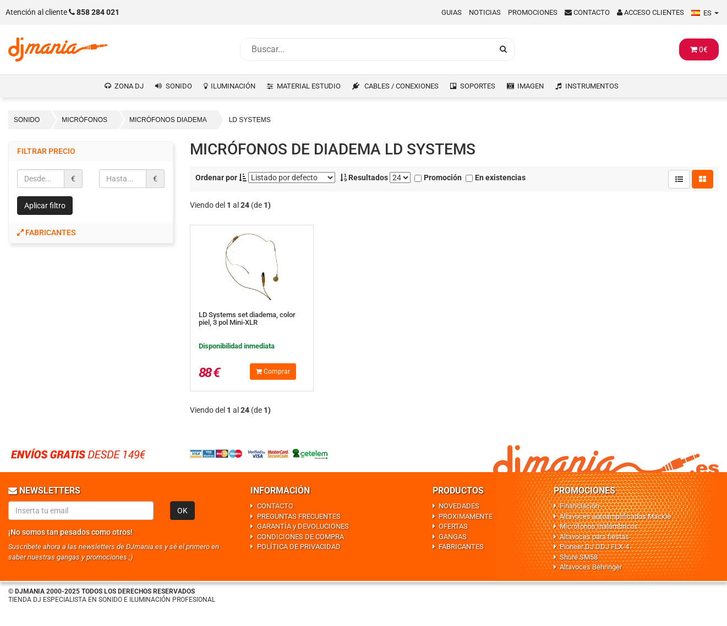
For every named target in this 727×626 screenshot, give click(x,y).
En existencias (496, 177)
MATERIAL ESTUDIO (309, 86)
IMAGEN (530, 86)
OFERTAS (453, 526)
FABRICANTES (461, 546)
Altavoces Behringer (591, 567)
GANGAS (453, 537)
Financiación (579, 506)
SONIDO (179, 86)
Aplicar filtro (44, 205)
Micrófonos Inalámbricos (599, 526)
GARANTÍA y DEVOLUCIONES (303, 526)
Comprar (273, 371)
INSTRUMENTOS (592, 86)
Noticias (485, 12)
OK (182, 510)
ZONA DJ (129, 86)
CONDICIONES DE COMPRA (300, 537)
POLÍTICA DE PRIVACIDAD (299, 546)
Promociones (532, 12)
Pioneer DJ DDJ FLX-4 (594, 546)
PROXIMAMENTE (466, 516)
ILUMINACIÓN (233, 86)
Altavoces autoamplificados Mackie (615, 516)
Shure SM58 (579, 557)
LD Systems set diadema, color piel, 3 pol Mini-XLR (247, 318)
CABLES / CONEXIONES (401, 86)
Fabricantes (46, 232)
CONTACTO (275, 506)
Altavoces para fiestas (594, 537)
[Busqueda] (366, 49)
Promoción (438, 177)
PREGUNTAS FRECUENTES (299, 516)
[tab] (91, 232)
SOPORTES (477, 86)
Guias (451, 12)
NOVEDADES (459, 506)
